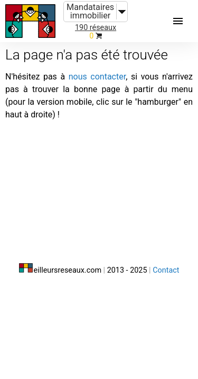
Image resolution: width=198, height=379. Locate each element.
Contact (166, 270)
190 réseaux (95, 27)
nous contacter (97, 77)
